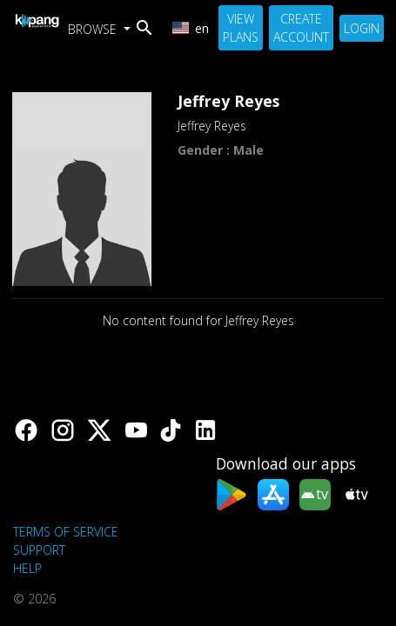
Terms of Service (65, 531)
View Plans (240, 27)
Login (361, 28)
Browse (94, 29)
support (39, 550)
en (190, 28)
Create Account (301, 27)
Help (27, 568)
